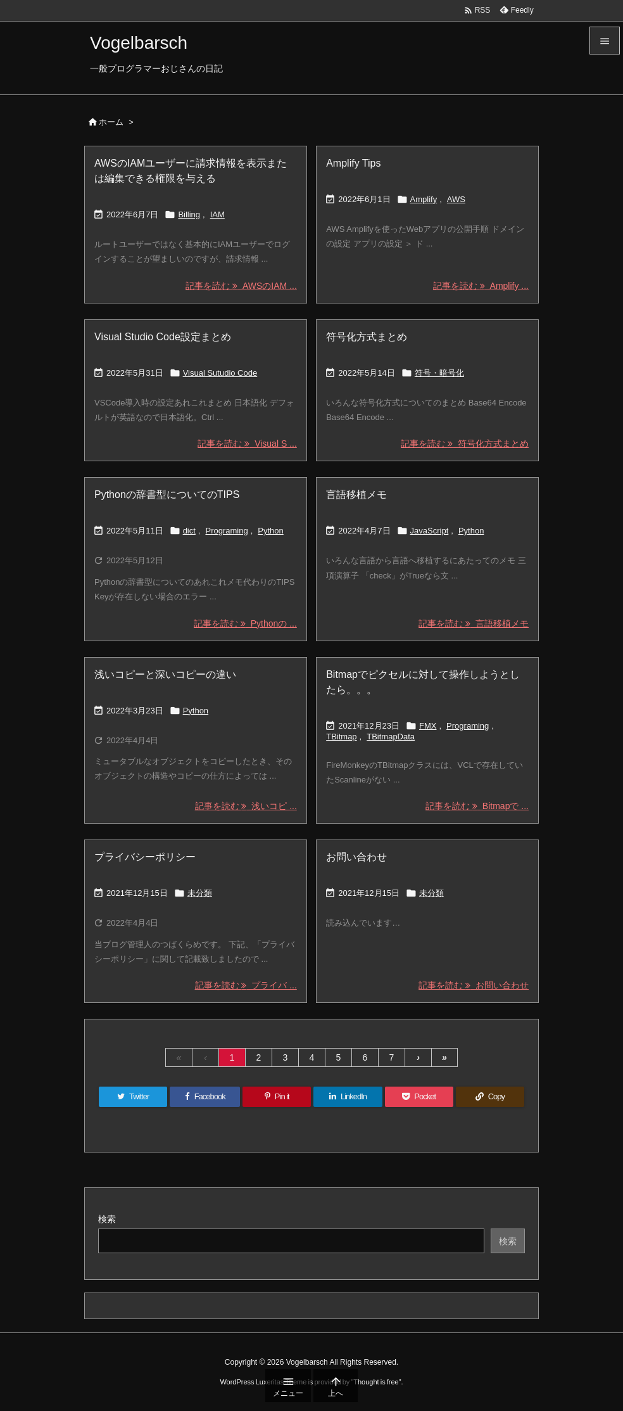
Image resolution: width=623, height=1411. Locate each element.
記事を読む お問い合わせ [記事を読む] (473, 985)
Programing (226, 530)
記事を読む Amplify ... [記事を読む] (481, 286)
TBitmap (341, 736)
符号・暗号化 (439, 373)
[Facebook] (205, 1097)
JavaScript (429, 530)
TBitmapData (391, 736)
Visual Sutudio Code (220, 373)
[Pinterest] (276, 1097)
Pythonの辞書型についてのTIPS (166, 494)
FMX (427, 726)
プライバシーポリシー (145, 857)
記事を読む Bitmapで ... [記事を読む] (477, 806)
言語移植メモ (356, 494)
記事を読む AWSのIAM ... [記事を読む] (241, 286)
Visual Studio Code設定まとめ (162, 336)
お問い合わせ (356, 857)
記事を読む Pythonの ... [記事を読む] (245, 623)
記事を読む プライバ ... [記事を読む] (246, 985)
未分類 (199, 893)
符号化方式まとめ (366, 336)
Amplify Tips (353, 163)
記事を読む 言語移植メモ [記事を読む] (473, 623)
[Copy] (490, 1097)
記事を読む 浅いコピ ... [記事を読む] (246, 806)
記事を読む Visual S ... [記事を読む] (247, 443)
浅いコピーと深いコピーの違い (165, 674)
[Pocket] (419, 1097)
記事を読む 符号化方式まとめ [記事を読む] (465, 443)
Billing (189, 214)
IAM (217, 214)
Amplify (423, 199)
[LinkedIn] (347, 1097)
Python (270, 530)
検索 (107, 1219)
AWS (456, 199)
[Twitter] (133, 1097)
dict (189, 530)
